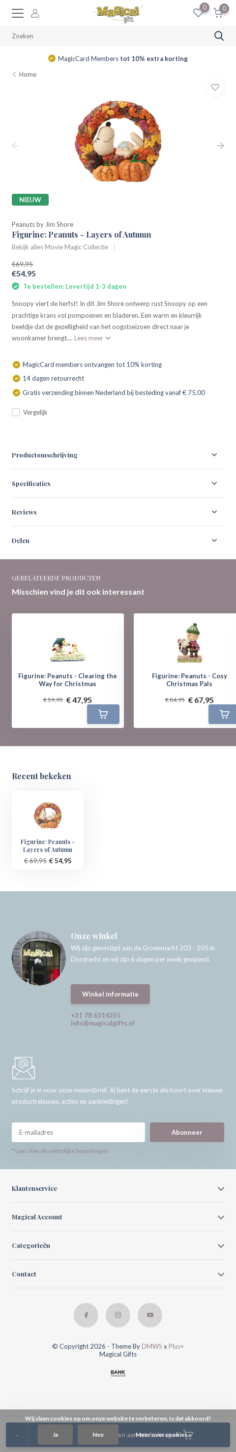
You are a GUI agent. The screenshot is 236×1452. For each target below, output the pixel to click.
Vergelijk (30, 412)
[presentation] (15, 146)
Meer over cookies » (163, 1434)
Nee (98, 1434)
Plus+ (176, 1346)
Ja (55, 1434)
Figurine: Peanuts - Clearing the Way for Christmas (67, 680)
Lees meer (92, 338)
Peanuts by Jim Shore (42, 224)
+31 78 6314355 (96, 1015)
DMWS (152, 1346)
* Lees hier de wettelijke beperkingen (60, 1150)
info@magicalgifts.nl (103, 1023)
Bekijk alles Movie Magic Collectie (60, 247)
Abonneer (187, 1132)
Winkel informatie (110, 994)
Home (27, 74)
